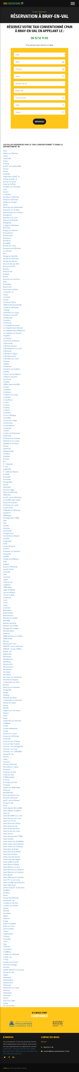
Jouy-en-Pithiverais (10, 567)
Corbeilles (7, 397)
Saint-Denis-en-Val (10, 826)
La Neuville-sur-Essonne (12, 700)
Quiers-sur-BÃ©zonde (11, 787)
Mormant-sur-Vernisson (12, 677)
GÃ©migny (7, 515)
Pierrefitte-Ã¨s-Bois (10, 767)
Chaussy (6, 361)
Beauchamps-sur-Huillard (13, 212)
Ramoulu (6, 790)
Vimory (5, 998)
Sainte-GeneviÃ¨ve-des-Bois (14, 888)
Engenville (7, 469)
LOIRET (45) (7, 1049)
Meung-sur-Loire (9, 644)
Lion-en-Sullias (8, 595)
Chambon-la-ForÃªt (10, 315)
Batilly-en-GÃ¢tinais (10, 200)
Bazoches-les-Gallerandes (13, 207)
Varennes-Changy (10, 965)
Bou (4, 253)
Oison (5, 715)
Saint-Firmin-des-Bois (11, 828)
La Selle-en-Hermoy (10, 903)
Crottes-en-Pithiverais (11, 433)
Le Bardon (7, 194)
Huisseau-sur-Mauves (11, 551)
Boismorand (7, 235)
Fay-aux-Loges (8, 490)
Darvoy (6, 446)
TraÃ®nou (7, 952)
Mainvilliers (7, 610)
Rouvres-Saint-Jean (10, 798)
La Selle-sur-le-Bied (10, 905)
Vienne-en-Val (8, 972)
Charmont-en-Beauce (11, 341)
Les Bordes (7, 251)
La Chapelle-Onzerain (11, 325)
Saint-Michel (8, 875)
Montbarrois (8, 659)
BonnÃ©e (7, 243)
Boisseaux (7, 238)
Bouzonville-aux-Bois (11, 264)
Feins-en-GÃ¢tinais (10, 492)
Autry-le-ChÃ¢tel (9, 184)
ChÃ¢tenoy (7, 351)
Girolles (6, 526)
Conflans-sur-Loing (10, 395)
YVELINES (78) (24, 1049)
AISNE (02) (17, 1054)
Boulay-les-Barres (10, 261)
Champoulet (7, 318)
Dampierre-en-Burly (10, 443)
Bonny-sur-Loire (9, 246)
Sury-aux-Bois (8, 929)
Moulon (6, 685)
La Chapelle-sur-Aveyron (12, 333)
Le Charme (7, 338)
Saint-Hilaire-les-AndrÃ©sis (13, 841)
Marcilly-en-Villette (10, 618)
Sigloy (5, 916)
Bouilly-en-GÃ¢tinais (11, 258)
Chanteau (7, 320)
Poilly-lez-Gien (8, 775)
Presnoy (6, 780)
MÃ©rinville (7, 638)
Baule (5, 205)
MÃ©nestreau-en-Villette (12, 636)
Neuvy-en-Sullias (9, 703)
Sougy (5, 921)
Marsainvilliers (8, 631)
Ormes (5, 726)
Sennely (6, 911)
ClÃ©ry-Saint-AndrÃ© (11, 384)
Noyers (6, 713)
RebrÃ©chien (8, 793)
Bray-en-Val (7, 271)
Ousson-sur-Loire (10, 733)
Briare (5, 276)
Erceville (6, 474)
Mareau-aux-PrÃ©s (10, 626)
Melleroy (6, 633)
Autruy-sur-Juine (9, 182)
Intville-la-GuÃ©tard (10, 559)
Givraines (6, 528)
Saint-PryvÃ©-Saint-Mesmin (13, 882)
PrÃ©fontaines (9, 777)
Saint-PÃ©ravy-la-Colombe (13, 877)
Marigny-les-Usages (10, 628)
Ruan (5, 805)
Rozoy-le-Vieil (8, 803)
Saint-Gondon (8, 839)
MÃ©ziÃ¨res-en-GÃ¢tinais (13, 646)
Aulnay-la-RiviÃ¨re (10, 179)
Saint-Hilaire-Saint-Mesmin (13, 844)
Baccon (6, 192)
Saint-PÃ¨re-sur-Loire (11, 880)
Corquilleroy (7, 400)
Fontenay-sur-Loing (10, 505)
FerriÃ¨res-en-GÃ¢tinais (12, 497)
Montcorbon (8, 664)
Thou (5, 941)
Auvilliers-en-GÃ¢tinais (11, 187)
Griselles (6, 538)
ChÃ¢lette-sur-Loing (11, 312)
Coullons (6, 410)
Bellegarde (7, 223)
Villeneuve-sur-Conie (11, 988)
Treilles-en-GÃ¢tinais (11, 954)
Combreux (7, 392)
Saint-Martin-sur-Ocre (11, 867)
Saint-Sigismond (9, 885)
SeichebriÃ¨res (9, 900)
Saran (5, 895)
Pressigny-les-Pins (10, 782)
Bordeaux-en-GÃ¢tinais (12, 248)
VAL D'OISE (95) (8, 1054)
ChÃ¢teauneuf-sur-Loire (12, 348)
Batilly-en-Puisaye (10, 202)
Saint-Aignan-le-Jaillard (12, 810)
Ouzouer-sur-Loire (10, 749)
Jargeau (6, 564)
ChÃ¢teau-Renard (10, 346)
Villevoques (7, 993)
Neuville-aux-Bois (10, 698)
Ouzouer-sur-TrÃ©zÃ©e (12, 751)
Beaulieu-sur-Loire (10, 217)
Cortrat (6, 402)
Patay (5, 759)
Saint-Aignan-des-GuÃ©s (12, 808)
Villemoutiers (8, 983)
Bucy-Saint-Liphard (10, 289)
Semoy (5, 908)
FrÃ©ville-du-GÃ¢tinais (11, 510)
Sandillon (6, 890)
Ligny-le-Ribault (9, 590)
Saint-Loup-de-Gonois (11, 857)
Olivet (5, 718)
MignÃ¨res (7, 651)
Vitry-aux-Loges (9, 1000)
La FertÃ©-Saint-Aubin (11, 500)
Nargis (5, 692)
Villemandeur (8, 980)
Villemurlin (7, 985)
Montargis (7, 656)
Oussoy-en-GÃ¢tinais (11, 736)
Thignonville (8, 934)
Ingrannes (7, 554)
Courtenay (7, 428)
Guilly (5, 543)
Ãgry (5, 466)
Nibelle (5, 708)
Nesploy (6, 695)
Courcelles (7, 418)
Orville (5, 731)
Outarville (7, 739)
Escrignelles (7, 482)
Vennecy (6, 967)
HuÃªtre (6, 549)
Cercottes (6, 297)
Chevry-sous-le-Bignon (12, 374)
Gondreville (7, 531)
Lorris (5, 603)
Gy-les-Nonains (9, 546)
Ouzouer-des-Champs (11, 744)
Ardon (5, 161)
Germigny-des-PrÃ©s (11, 518)
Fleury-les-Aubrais (10, 502)
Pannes (6, 757)
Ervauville (6, 477)
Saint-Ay (6, 813)
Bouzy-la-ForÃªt (9, 266)
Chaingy (6, 310)
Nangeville (7, 690)
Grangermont (8, 533)
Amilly (5, 156)
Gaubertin (7, 513)
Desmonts (7, 448)
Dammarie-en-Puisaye (11, 438)
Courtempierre (8, 425)
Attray (5, 171)
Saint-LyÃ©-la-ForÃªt (11, 862)
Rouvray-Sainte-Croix (11, 795)
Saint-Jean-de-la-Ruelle (12, 852)
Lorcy (5, 600)
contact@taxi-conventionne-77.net (56, 1051)
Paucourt (6, 762)
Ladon (5, 579)
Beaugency (7, 215)
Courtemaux (8, 423)
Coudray (6, 405)
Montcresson (8, 667)
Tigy (4, 944)
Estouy (5, 484)
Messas (6, 641)
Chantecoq (7, 323)
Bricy (5, 282)
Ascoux (5, 169)
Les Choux (7, 379)
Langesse (6, 585)
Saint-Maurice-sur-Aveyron (13, 870)
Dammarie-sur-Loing (11, 441)
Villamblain (7, 977)
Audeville (6, 174)
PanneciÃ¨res (8, 754)
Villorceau (7, 995)
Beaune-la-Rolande (10, 220)
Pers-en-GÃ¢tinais (10, 764)
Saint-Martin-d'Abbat (11, 864)
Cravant (6, 431)
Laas (5, 574)
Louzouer (7, 608)
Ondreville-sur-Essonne (12, 721)
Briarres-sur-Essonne (11, 279)
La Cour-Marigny (9, 415)
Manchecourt (8, 615)
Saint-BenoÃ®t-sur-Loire (12, 816)
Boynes (6, 269)
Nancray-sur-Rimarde (11, 687)
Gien (5, 523)
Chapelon (6, 336)
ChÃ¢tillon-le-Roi (9, 356)
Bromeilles (7, 284)
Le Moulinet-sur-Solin (11, 682)
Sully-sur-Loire (8, 926)
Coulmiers (7, 413)
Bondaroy (7, 241)
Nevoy (5, 705)
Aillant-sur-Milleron (10, 153)
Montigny (7, 672)
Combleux (7, 389)
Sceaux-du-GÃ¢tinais (11, 898)
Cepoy (5, 295)
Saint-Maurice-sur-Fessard (13, 872)
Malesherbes (8, 613)
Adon (5, 151)
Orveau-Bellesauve (10, 728)
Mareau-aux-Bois (9, 623)
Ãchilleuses (8, 464)
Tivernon (6, 947)
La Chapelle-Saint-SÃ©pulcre (14, 330)
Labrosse (6, 577)
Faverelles (7, 487)
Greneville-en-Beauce (11, 536)
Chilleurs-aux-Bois (10, 377)
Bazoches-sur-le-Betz (11, 210)
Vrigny (5, 1003)
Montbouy (7, 662)
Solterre (6, 918)
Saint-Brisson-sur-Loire (12, 818)
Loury (5, 605)
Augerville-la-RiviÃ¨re (11, 176)
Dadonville (7, 436)
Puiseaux (6, 785)
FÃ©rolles (7, 495)
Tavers (5, 931)
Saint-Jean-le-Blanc (10, 854)
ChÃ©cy (6, 364)
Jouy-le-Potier (8, 569)
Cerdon (6, 300)
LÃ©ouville (7, 587)
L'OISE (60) (15, 1049)
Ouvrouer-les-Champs (11, 741)
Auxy (5, 189)
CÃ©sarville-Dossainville (12, 305)
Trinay (5, 959)
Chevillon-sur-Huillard (11, 369)
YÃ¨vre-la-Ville (8, 1006)
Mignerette (7, 654)
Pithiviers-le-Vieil (9, 772)
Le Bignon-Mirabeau (11, 225)
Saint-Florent (8, 834)
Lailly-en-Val (7, 582)
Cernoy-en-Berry (9, 302)
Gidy (4, 520)
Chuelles (6, 382)
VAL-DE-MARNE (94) (30, 1051)
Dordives (6, 456)
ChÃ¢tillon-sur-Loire (11, 359)
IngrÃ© (6, 556)
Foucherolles (8, 508)
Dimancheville (8, 451)
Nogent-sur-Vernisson (11, 710)
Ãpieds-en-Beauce (10, 472)
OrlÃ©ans (7, 723)
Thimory (6, 936)
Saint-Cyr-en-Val (9, 821)
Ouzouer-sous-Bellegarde (13, 746)
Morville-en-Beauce (10, 680)
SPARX (5, 1068)
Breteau (6, 274)
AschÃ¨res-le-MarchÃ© (12, 166)
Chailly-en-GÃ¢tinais (10, 307)
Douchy (6, 459)
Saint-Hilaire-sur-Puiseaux (13, 846)
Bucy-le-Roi (7, 287)
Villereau (6, 990)
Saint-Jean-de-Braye (10, 849)
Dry (4, 461)
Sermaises (7, 913)
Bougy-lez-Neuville (10, 256)
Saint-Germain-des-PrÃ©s (13, 836)
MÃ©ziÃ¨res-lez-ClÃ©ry (12, 649)
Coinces (6, 387)
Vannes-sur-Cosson (10, 962)
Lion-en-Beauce (9, 592)
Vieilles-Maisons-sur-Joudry (13, 970)
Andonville (7, 158)
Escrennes (7, 479)
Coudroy (6, 407)
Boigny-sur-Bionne (10, 230)
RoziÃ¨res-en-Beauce (11, 800)
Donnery (6, 454)
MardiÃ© (6, 621)
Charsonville (8, 343)
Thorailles (7, 939)
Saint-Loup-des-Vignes (12, 859)
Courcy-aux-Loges (10, 420)
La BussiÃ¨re (8, 292)
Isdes (5, 561)
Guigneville (7, 541)
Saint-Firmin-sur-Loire (11, 831)
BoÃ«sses (6, 228)
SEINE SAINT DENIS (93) (14, 1051)
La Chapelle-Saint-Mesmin (13, 328)
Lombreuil (7, 597)
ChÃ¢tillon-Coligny (10, 353)
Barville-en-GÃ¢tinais (11, 197)
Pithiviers (6, 769)
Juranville (6, 572)
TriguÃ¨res (7, 957)
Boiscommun (8, 233)
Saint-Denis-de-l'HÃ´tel (11, 823)
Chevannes (7, 366)
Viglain (5, 975)
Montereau (7, 669)
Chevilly (6, 371)
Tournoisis (7, 949)
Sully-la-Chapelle (9, 923)
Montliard (7, 674)
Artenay (6, 164)
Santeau (6, 893)
